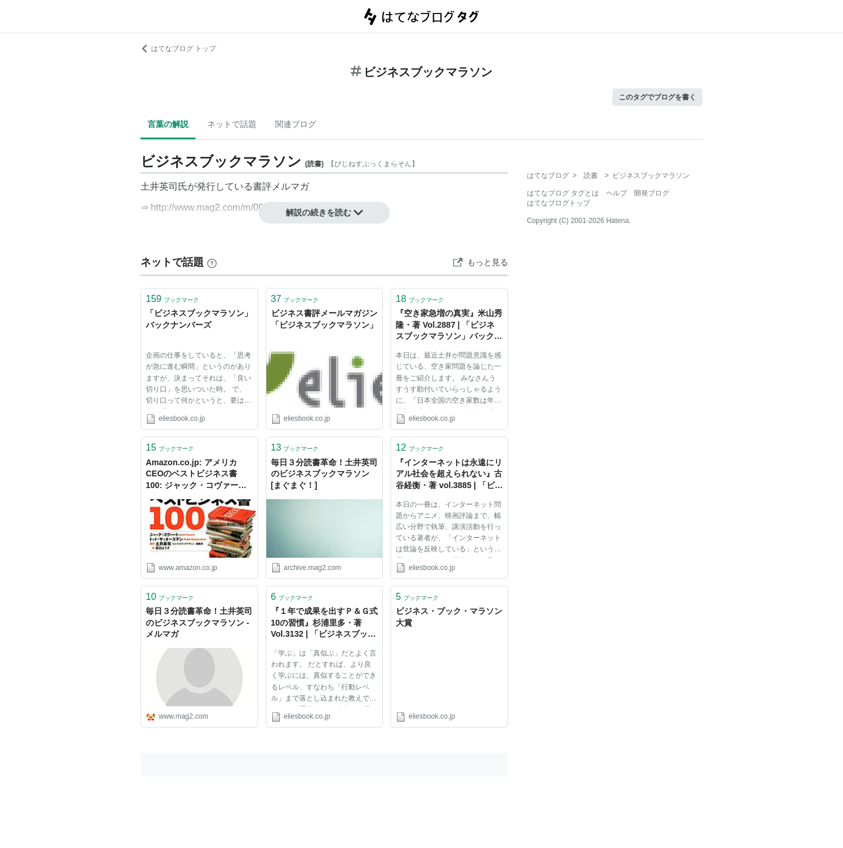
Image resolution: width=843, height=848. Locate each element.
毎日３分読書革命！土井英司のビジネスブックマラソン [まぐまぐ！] (324, 474)
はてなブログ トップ (178, 48)
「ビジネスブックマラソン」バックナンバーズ (199, 318)
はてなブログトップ (558, 203)
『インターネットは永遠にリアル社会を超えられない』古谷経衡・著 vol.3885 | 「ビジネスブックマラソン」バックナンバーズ (449, 475)
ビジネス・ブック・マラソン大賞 (449, 616)
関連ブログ (295, 124)
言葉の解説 (168, 124)
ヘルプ (616, 193)
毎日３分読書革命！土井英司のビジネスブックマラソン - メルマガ (199, 622)
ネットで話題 (231, 124)
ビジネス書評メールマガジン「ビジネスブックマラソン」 (324, 318)
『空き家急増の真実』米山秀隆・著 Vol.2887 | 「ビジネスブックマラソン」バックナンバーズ (449, 325)
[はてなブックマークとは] (212, 262)
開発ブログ (651, 193)
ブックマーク (172, 299)
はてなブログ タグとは (563, 193)
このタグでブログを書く (657, 97)
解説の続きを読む (324, 212)
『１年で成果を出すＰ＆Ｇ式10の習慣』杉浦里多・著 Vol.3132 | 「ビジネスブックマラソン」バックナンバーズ (324, 623)
